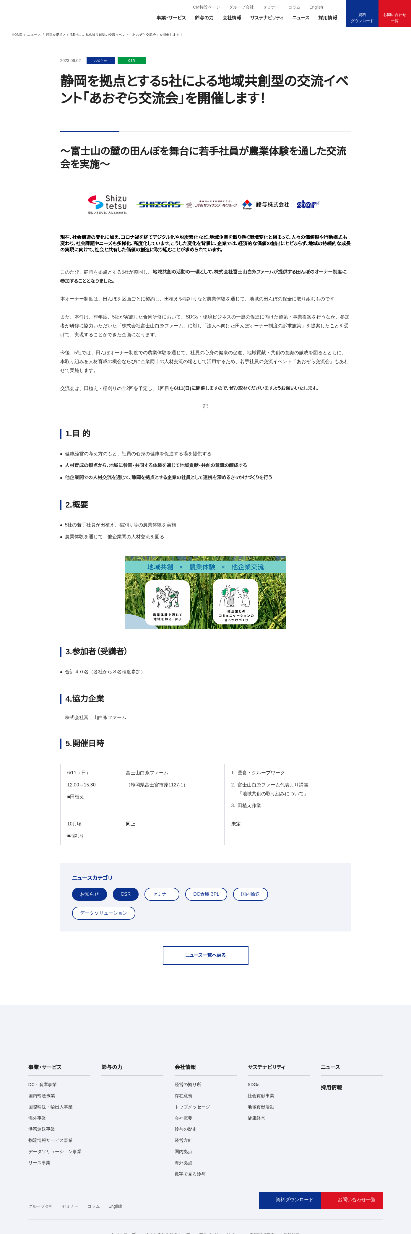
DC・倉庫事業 (41, 1056)
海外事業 (37, 1090)
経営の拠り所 (187, 1056)
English (315, 7)
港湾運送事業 (41, 1101)
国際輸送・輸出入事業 (49, 1078)
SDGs (253, 1056)
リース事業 (38, 1134)
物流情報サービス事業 (50, 1112)
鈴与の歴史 (185, 1101)
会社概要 (183, 1090)
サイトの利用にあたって (168, 1206)
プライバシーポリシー (216, 1206)
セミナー (272, 7)
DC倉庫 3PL (202, 885)
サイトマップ (128, 1206)
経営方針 (183, 1112)
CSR (124, 885)
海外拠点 (183, 1134)
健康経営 (256, 1090)
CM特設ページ (209, 7)
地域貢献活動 (261, 1078)
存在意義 (183, 1067)
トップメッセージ (190, 1078)
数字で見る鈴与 (190, 1145)
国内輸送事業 (41, 1067)
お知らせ (89, 885)
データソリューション (298, 885)
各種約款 (285, 1206)
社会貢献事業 (261, 1067)
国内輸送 (246, 885)
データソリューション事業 (52, 1123)
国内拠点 (183, 1123)
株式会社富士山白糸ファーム (92, 709)
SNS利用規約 (256, 1206)
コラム (294, 7)
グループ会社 (243, 7)
